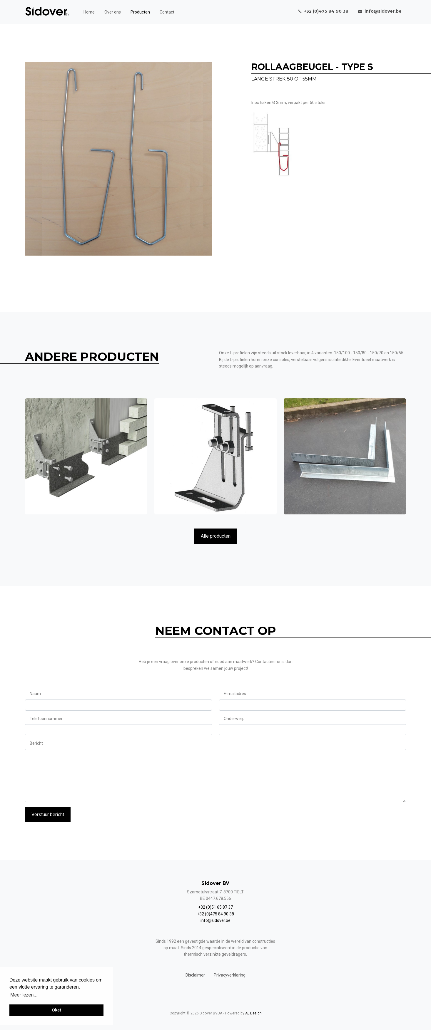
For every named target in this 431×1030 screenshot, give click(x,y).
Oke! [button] (56, 1010)
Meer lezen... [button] (23, 994)
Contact (167, 12)
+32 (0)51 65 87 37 (215, 907)
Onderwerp (234, 718)
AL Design (253, 1013)
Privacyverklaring (229, 975)
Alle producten (215, 536)
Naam (35, 693)
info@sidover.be (215, 920)
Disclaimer (195, 975)
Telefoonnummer (46, 718)
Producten (140, 12)
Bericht (36, 743)
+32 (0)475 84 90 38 (215, 914)
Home (89, 12)
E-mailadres (235, 693)
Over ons (112, 12)
